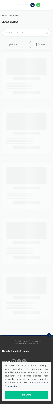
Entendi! (26, 395)
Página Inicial (7, 15)
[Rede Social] (14, 361)
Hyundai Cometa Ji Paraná (26, 351)
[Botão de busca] (47, 32)
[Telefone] (32, 5)
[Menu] (14, 5)
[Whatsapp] (38, 5)
